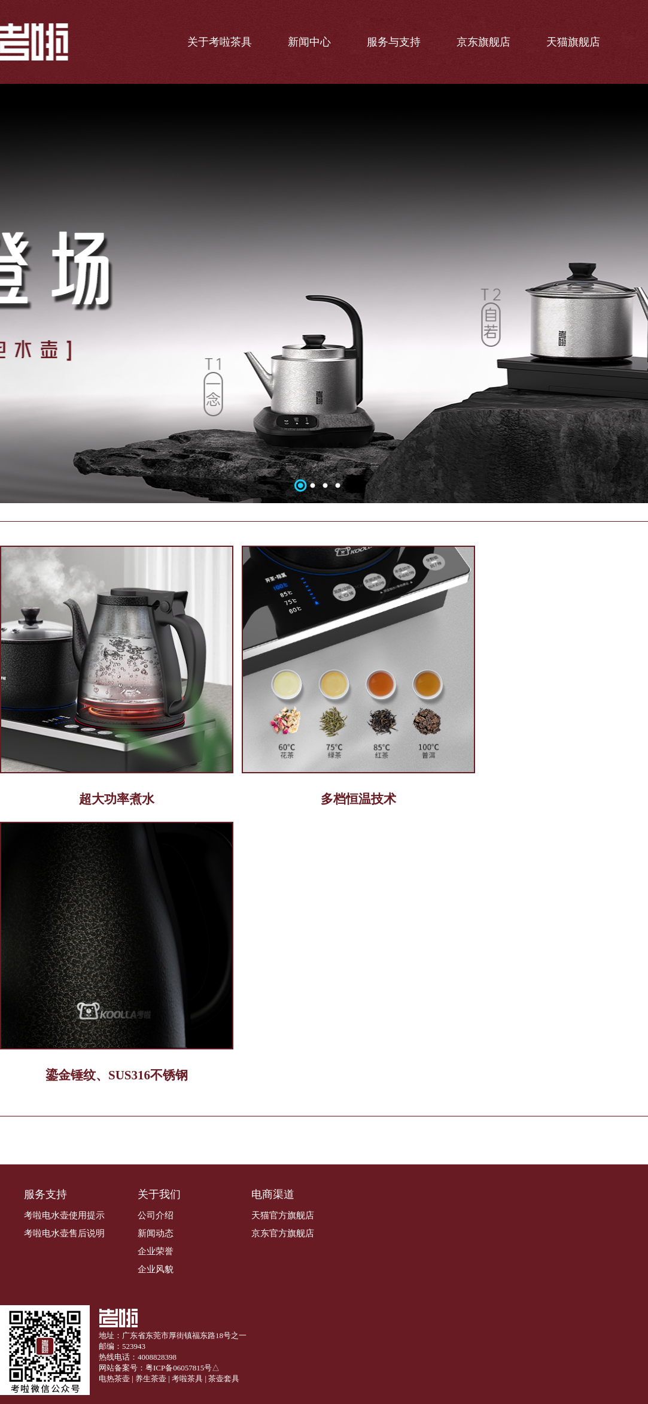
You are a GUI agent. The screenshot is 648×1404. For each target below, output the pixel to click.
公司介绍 (156, 1215)
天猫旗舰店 (573, 42)
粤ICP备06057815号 (178, 1367)
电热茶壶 (114, 1378)
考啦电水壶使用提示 (64, 1215)
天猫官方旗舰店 (282, 1215)
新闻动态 (156, 1233)
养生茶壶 (150, 1378)
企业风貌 (156, 1269)
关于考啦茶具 (219, 42)
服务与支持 (394, 42)
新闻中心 (309, 42)
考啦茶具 (187, 1378)
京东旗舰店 (483, 42)
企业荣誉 (156, 1251)
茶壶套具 (223, 1378)
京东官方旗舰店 (282, 1233)
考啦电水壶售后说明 (64, 1233)
